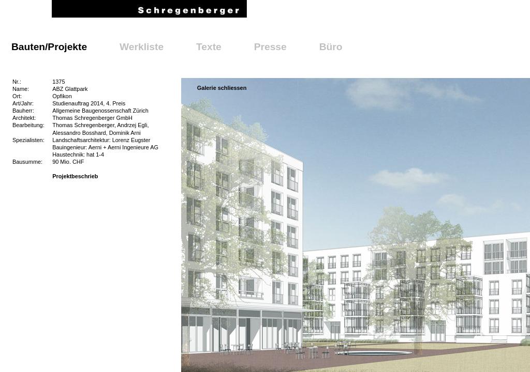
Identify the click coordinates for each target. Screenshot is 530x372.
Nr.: (16, 82)
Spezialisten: (28, 140)
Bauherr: (23, 110)
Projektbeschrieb (75, 176)
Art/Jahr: (23, 103)
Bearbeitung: (28, 125)
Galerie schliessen (222, 88)
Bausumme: (27, 162)
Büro (331, 46)
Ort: (17, 96)
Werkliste (142, 46)
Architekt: (24, 118)
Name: (20, 89)
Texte (209, 46)
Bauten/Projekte (49, 46)
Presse (270, 46)
